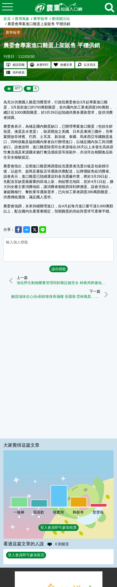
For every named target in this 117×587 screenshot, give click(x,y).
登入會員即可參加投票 (58, 527)
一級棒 (19, 512)
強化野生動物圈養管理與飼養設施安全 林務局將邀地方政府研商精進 (64, 283)
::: (115, 17)
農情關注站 (61, 19)
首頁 (7, 19)
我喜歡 (38, 512)
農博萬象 (22, 19)
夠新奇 (78, 512)
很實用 (58, 512)
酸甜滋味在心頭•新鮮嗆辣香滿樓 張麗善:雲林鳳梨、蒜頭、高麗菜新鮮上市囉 (55, 297)
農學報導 (40, 19)
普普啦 (98, 512)
